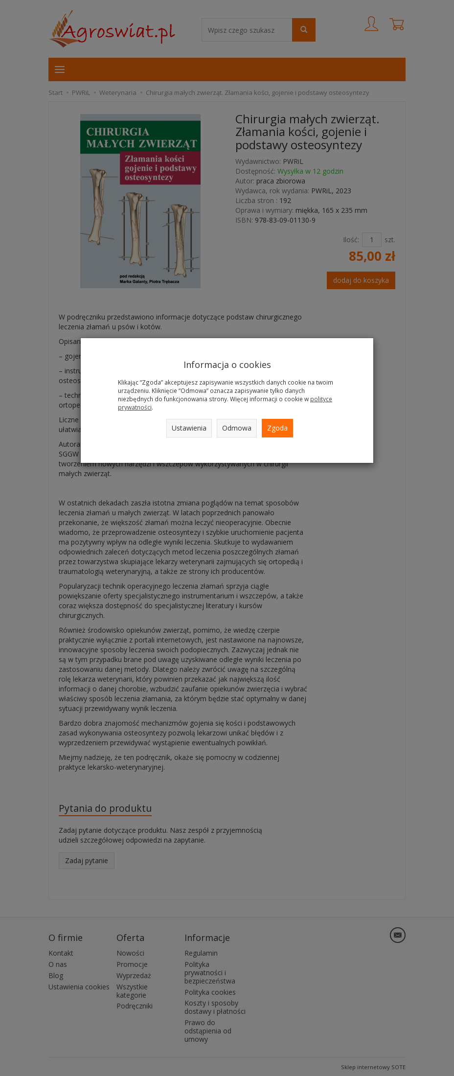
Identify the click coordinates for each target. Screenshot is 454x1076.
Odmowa (236, 428)
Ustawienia (189, 428)
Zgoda (277, 428)
